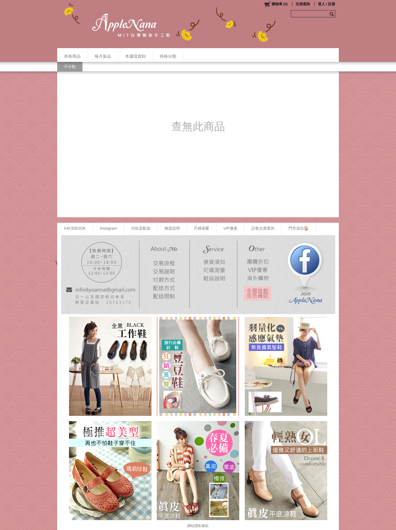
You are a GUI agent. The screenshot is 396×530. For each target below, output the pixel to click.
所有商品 (72, 56)
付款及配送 (140, 228)
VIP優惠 (230, 228)
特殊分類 (168, 56)
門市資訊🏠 (298, 228)
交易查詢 (303, 4)
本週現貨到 (135, 56)
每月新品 (103, 56)
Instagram (108, 228)
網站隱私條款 (198, 526)
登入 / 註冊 (326, 4)
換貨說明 (172, 228)
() (275, 4)
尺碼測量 (201, 228)
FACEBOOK (75, 228)
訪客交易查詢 (262, 228)
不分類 (70, 66)
